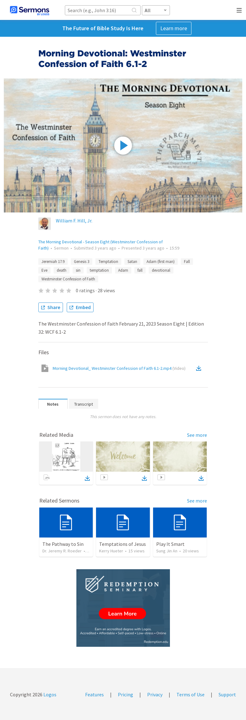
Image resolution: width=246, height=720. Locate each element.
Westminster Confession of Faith (68, 279)
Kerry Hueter (111, 551)
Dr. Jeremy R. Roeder (62, 551)
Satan (132, 261)
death (61, 270)
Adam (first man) (161, 261)
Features (94, 694)
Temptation (108, 261)
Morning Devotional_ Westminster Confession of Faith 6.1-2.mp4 (119, 368)
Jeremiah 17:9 (53, 261)
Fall (187, 261)
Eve (44, 270)
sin (78, 270)
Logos (49, 694)
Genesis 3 (81, 261)
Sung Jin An (166, 551)
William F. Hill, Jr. (74, 220)
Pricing (125, 694)
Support (227, 694)
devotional (161, 270)
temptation (99, 270)
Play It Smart (170, 544)
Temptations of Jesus (122, 544)
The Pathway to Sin (63, 544)
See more (197, 435)
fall (139, 270)
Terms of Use (190, 694)
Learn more (173, 28)
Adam (123, 270)
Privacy (154, 694)
